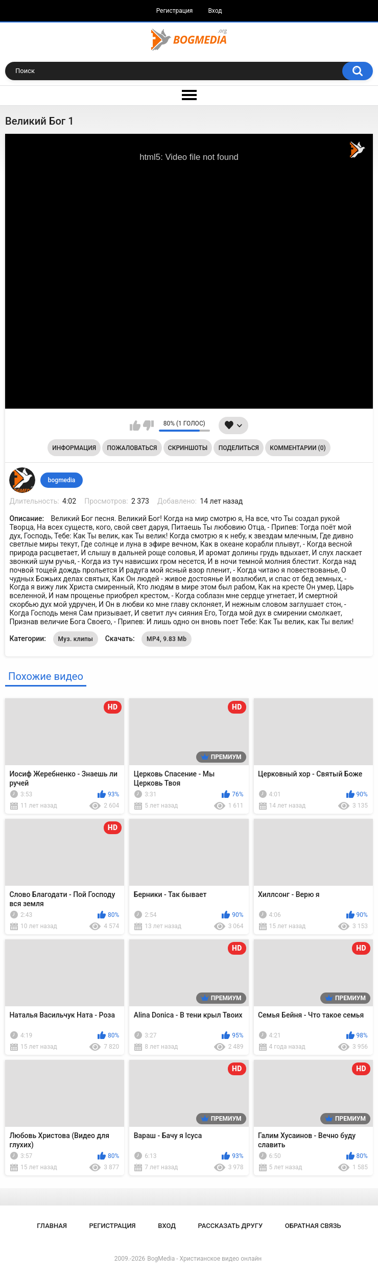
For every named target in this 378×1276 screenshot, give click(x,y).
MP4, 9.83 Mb (166, 639)
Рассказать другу (230, 1226)
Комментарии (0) (297, 448)
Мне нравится (135, 425)
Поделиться (239, 448)
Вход (215, 10)
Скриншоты (187, 448)
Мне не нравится (148, 425)
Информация (74, 448)
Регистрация (174, 10)
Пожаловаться (132, 448)
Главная (52, 1226)
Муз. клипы (75, 639)
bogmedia (62, 480)
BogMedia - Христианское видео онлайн (204, 1258)
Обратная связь (313, 1226)
